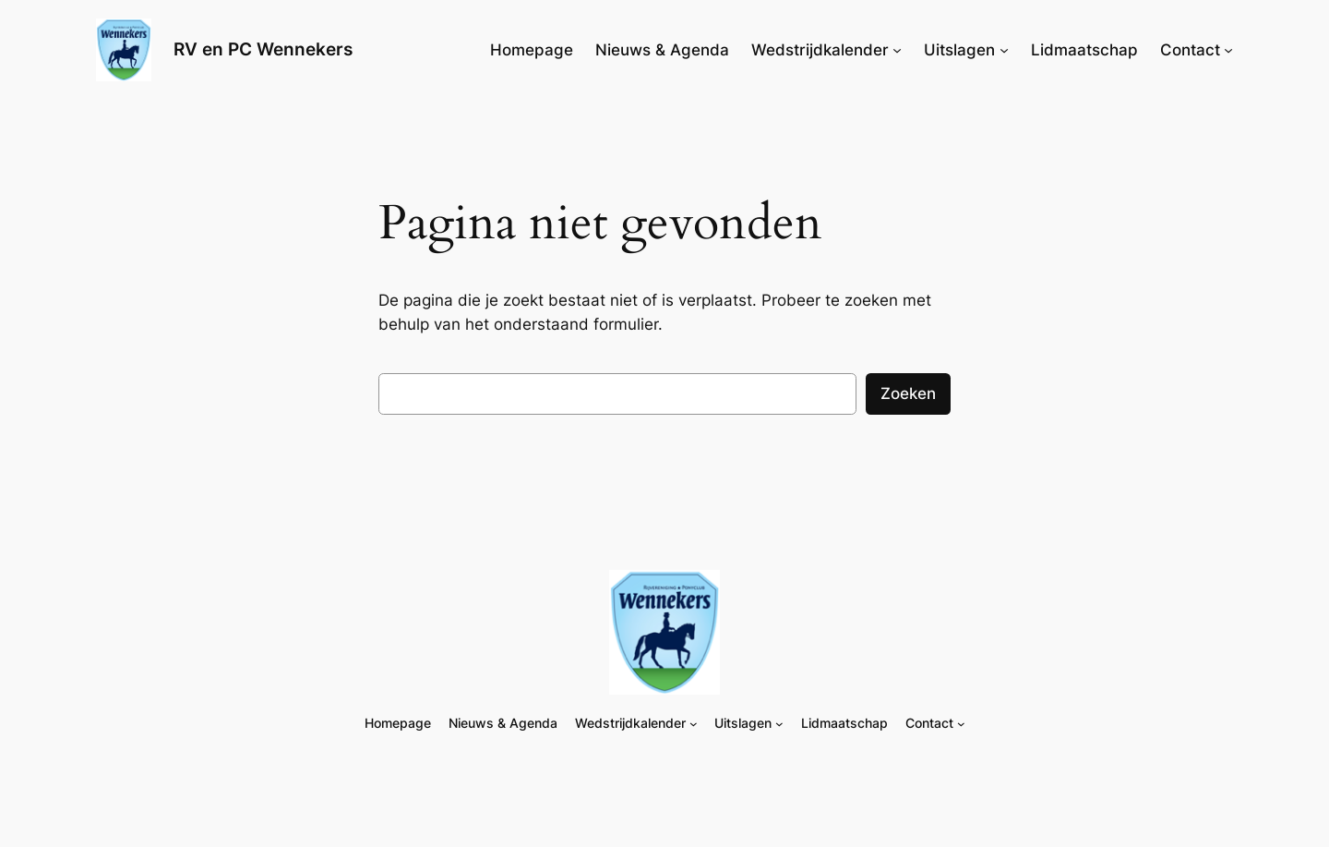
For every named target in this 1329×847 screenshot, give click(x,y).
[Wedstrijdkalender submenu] (897, 49)
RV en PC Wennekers (263, 49)
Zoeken (908, 393)
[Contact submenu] (1228, 49)
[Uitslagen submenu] (1004, 49)
